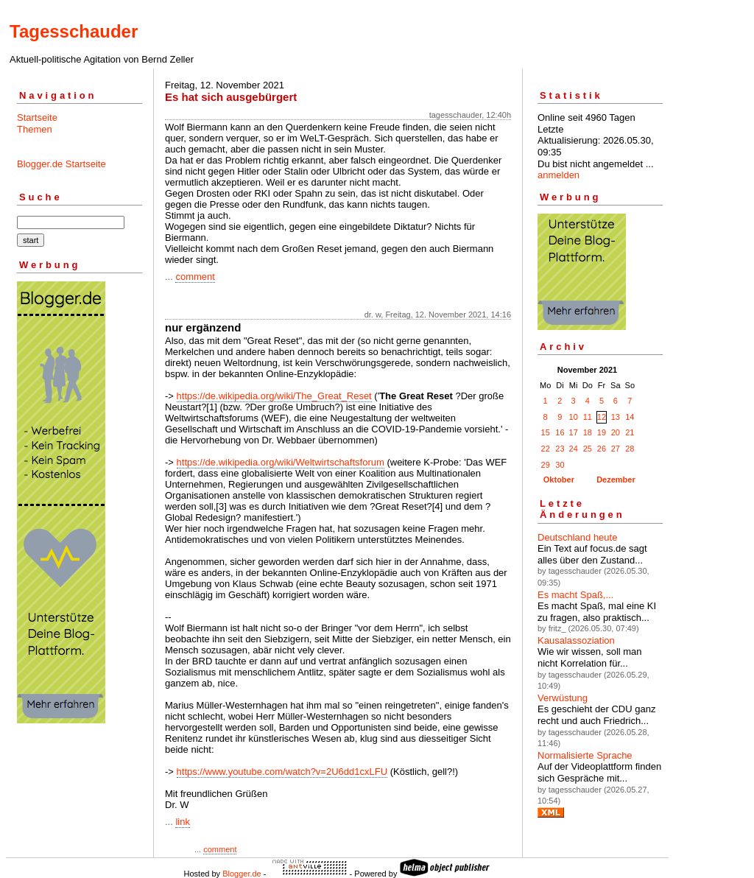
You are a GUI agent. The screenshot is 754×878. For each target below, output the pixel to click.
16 (559, 432)
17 (573, 432)
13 (615, 416)
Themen (34, 129)
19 (601, 432)
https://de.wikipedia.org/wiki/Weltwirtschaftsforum (280, 462)
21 (629, 432)
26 (601, 448)
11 (587, 416)
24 (573, 448)
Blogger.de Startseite (61, 163)
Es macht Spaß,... (575, 594)
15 (545, 432)
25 (587, 448)
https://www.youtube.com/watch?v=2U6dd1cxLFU (282, 771)
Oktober (558, 479)
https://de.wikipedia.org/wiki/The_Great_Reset (274, 395)
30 (559, 464)
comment (194, 276)
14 (629, 416)
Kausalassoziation (576, 640)
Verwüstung (563, 697)
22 (545, 448)
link (182, 821)
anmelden (558, 174)
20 (615, 432)
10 (573, 416)
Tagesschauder (74, 31)
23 (559, 448)
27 (615, 448)
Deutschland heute (577, 537)
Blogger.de (241, 873)
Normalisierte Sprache (585, 755)
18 (587, 432)
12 (601, 416)
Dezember (615, 479)
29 (545, 464)
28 (629, 448)
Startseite (37, 117)
